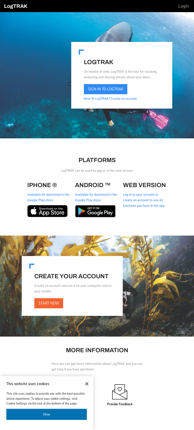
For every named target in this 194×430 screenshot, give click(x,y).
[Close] (86, 383)
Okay (47, 414)
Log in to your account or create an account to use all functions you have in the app (143, 200)
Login (183, 6)
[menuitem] (183, 6)
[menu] (183, 6)
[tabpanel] (97, 185)
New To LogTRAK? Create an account (110, 98)
